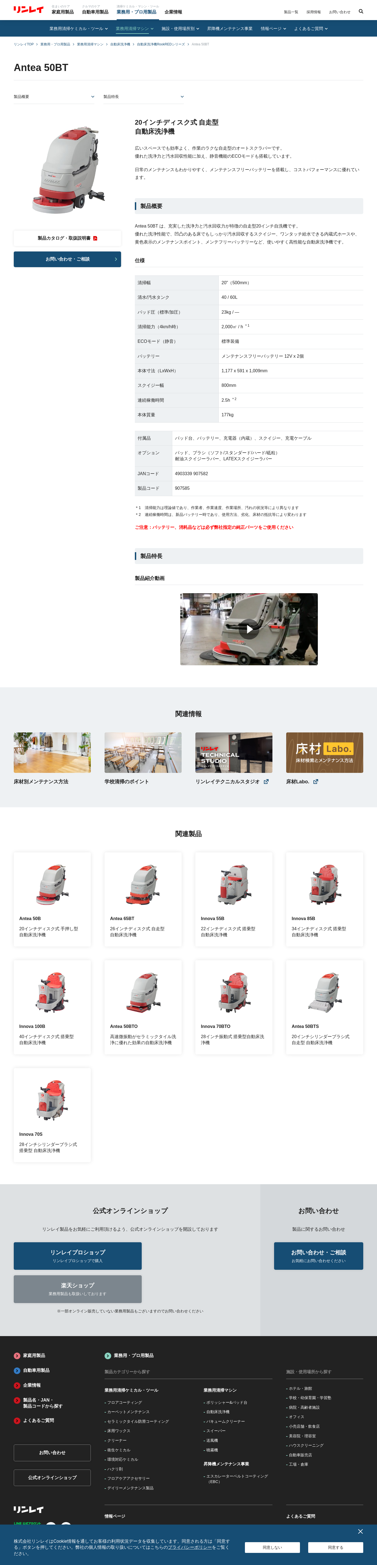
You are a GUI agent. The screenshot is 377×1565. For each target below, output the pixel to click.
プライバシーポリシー (190, 1547)
